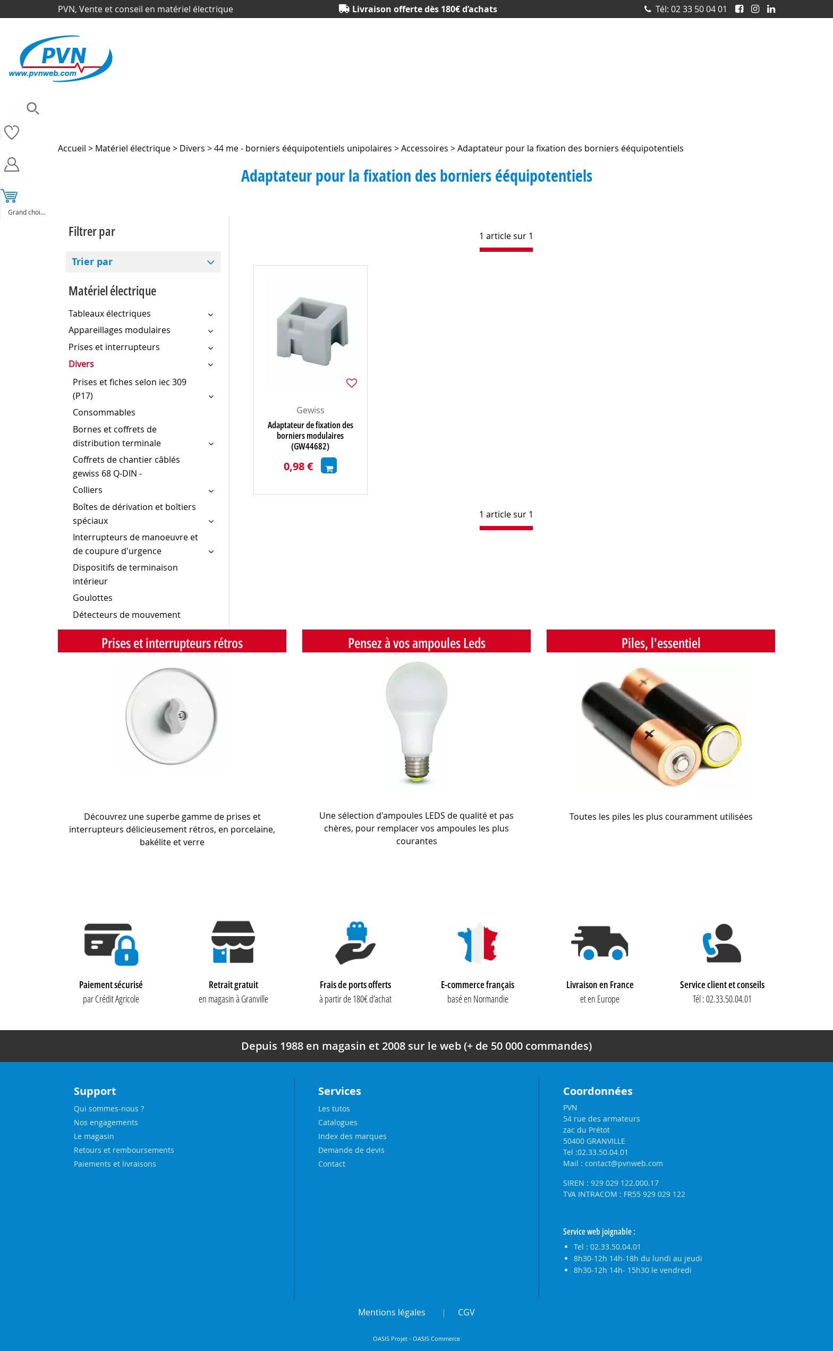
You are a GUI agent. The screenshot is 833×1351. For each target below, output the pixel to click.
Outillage (479, 125)
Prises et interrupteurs (667, 125)
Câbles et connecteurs (226, 125)
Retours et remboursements (124, 1150)
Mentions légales (392, 1312)
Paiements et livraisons (115, 1164)
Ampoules (74, 125)
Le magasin (94, 1136)
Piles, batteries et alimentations (563, 125)
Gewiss (310, 410)
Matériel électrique (415, 125)
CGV (466, 1312)
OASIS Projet (390, 1338)
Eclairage (293, 125)
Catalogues (338, 1122)
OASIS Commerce (436, 1338)
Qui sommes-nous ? (109, 1108)
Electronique (347, 125)
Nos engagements (106, 1122)
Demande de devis (351, 1150)
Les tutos (334, 1108)
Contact (331, 1164)
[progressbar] (506, 250)
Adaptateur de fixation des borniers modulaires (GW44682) (310, 436)
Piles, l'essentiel (661, 642)
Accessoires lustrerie (140, 125)
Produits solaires (748, 125)
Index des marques (352, 1136)
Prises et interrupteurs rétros (172, 642)
